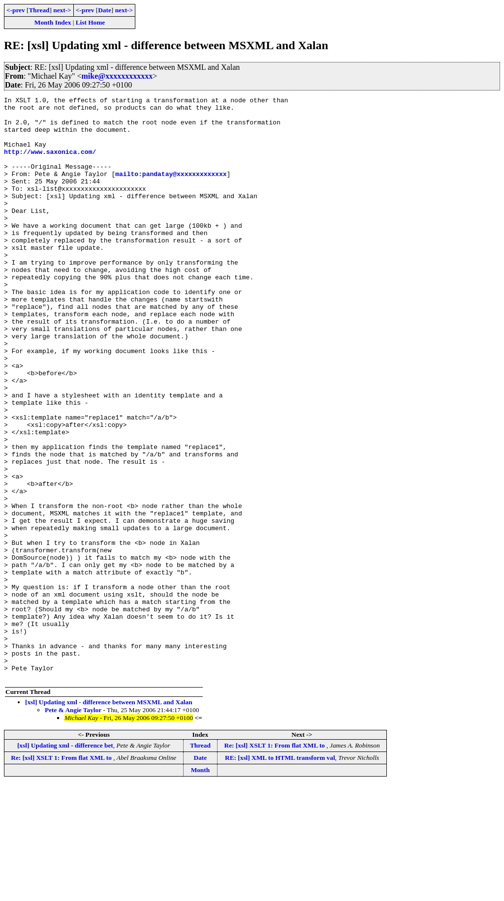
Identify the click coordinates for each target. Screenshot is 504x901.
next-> (62, 10)
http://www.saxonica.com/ (50, 163)
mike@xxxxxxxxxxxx (117, 76)
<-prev (15, 10)
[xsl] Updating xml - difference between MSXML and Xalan (108, 818)
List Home (90, 22)
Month (200, 886)
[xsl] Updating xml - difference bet (65, 862)
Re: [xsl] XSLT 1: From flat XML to (275, 862)
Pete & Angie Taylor (73, 826)
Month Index (52, 22)
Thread (39, 10)
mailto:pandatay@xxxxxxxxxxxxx (170, 189)
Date (104, 10)
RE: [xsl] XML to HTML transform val (280, 874)
